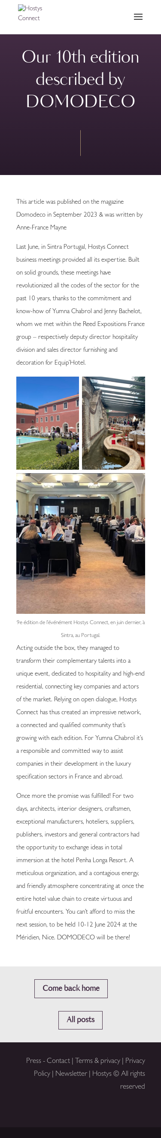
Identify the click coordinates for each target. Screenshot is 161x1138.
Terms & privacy (98, 1061)
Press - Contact (48, 1061)
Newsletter (71, 1074)
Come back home (71, 989)
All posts (80, 1020)
